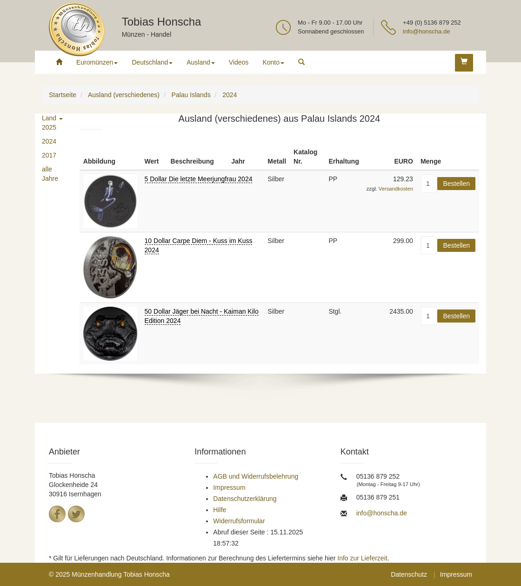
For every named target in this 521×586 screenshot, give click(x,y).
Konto (273, 62)
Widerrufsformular (239, 521)
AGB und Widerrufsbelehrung (255, 476)
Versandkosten (396, 188)
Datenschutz (409, 574)
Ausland (201, 62)
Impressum (229, 487)
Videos (239, 62)
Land (52, 118)
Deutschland (152, 62)
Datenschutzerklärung (244, 498)
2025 (49, 127)
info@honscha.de (426, 31)
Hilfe (219, 510)
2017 (49, 155)
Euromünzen (97, 62)
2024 (49, 141)
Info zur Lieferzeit (362, 558)
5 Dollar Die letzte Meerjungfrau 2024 (199, 179)
